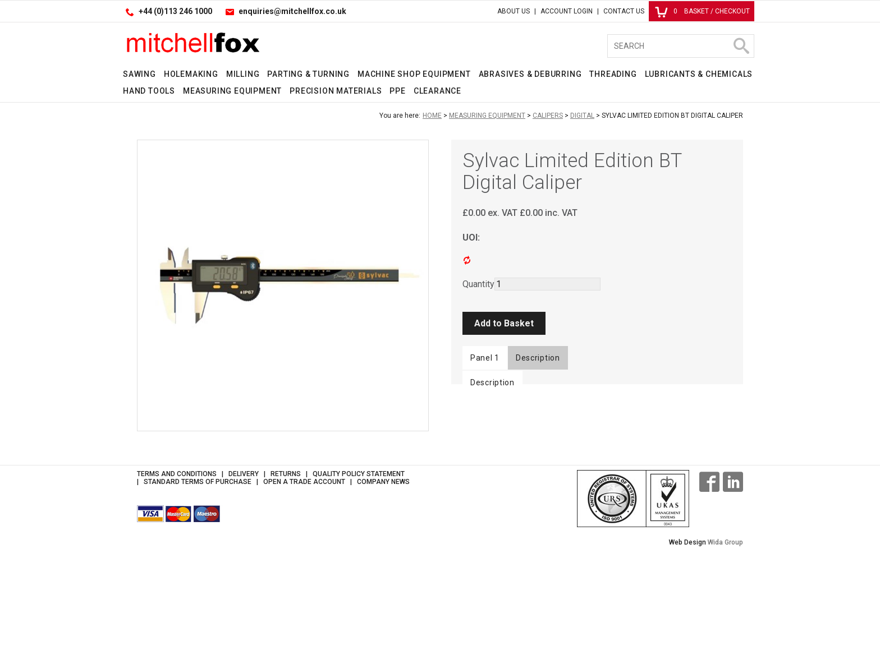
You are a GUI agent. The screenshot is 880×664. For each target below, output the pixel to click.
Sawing (139, 74)
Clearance (437, 90)
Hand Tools (149, 90)
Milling (243, 74)
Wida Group (725, 656)
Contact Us (623, 11)
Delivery (243, 587)
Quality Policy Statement (359, 587)
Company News (383, 595)
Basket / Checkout (702, 11)
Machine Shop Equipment (414, 74)
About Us (513, 11)
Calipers (548, 115)
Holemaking (191, 74)
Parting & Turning (308, 74)
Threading (612, 74)
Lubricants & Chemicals (699, 74)
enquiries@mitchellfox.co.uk (292, 11)
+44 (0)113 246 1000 (175, 11)
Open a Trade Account (304, 595)
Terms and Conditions (177, 587)
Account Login (566, 11)
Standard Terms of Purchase (197, 595)
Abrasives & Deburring (530, 74)
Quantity (478, 284)
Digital (582, 115)
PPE (397, 90)
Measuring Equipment (232, 90)
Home (432, 115)
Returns (286, 587)
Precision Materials (336, 90)
